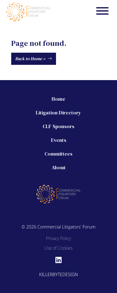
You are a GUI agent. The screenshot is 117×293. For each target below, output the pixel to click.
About (59, 167)
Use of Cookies (58, 248)
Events (58, 140)
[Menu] (102, 11)
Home (58, 98)
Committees (58, 153)
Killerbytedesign (58, 274)
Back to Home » (33, 58)
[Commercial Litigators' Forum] (28, 11)
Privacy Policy (58, 238)
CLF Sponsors (58, 126)
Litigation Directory (58, 112)
